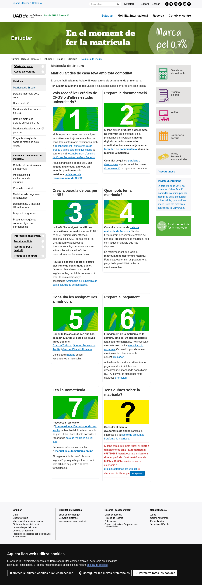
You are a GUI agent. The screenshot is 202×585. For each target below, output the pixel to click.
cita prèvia (137, 473)
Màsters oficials (20, 518)
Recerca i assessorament (117, 510)
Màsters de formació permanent (28, 521)
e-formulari (121, 377)
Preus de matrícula (23, 188)
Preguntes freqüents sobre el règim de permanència (24, 223)
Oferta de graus (29, 66)
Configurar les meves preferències (104, 573)
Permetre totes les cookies (155, 573)
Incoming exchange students (73, 521)
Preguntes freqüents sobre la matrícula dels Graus (26, 142)
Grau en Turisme (62, 345)
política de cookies (97, 564)
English (156, 4)
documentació (112, 168)
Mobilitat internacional (71, 510)
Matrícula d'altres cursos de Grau (27, 111)
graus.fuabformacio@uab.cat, (121, 469)
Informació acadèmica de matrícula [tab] (27, 157)
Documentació (21, 103)
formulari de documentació (120, 149)
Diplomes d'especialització (26, 524)
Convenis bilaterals (68, 518)
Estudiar (107, 15)
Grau (15, 514)
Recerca (158, 15)
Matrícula (72, 59)
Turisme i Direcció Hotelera (26, 3)
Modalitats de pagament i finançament (26, 196)
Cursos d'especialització (25, 527)
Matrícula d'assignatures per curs (28, 130)
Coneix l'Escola (158, 510)
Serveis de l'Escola (159, 524)
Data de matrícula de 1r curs (26, 95)
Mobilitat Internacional (133, 15)
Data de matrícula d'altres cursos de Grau (26, 121)
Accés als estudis (29, 71)
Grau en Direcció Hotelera (77, 349)
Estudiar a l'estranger (69, 514)
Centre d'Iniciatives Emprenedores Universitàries (121, 525)
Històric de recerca (113, 518)
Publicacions (110, 521)
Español (145, 4)
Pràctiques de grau (29, 256)
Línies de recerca (113, 514)
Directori (129, 4)
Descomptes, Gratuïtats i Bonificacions (26, 205)
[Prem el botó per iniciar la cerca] (118, 4)
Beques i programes (24, 213)
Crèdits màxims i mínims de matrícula (27, 167)
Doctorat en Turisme (23, 530)
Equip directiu (157, 521)
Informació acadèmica (29, 236)
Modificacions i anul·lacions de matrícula (21, 178)
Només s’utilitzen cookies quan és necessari (41, 573)
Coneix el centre (180, 15)
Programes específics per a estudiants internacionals (32, 535)
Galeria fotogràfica (159, 518)
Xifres (153, 514)
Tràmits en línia (29, 241)
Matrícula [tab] (18, 81)
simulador (117, 357)
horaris (71, 354)
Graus (60, 59)
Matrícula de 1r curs (24, 87)
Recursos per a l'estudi (29, 248)
